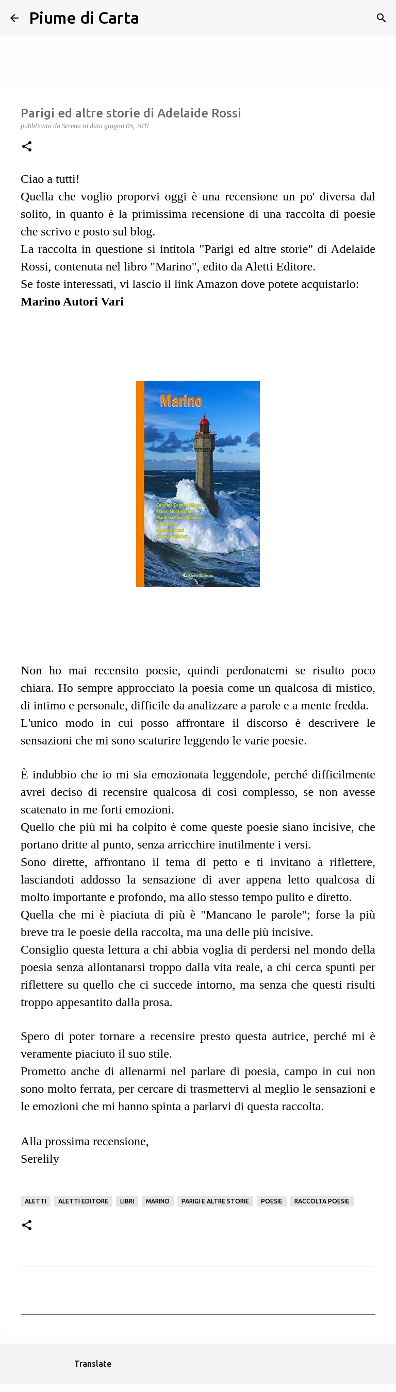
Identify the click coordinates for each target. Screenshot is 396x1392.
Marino (158, 1201)
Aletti (35, 1201)
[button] (27, 147)
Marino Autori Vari (72, 301)
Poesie (272, 1201)
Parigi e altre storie (215, 1201)
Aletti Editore (83, 1201)
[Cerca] (153, 18)
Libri (127, 1201)
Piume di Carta (84, 17)
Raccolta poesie (322, 1201)
